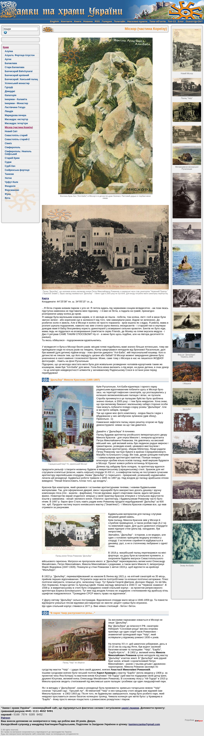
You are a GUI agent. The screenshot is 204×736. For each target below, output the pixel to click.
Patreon (5, 717)
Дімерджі (10, 91)
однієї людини (130, 707)
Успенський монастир (17, 83)
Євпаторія (10, 95)
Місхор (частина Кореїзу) (19, 127)
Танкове (9, 174)
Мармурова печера (15, 115)
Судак (8, 162)
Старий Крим (12, 158)
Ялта (7, 198)
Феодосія (10, 186)
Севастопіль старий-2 (17, 139)
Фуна (8, 194)
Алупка (9, 51)
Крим (6, 47)
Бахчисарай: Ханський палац (21, 79)
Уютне (8, 178)
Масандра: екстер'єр (16, 119)
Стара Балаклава (14, 67)
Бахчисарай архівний (17, 75)
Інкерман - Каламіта (16, 99)
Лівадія (9, 111)
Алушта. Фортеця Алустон (20, 55)
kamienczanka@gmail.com (144, 724)
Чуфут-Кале (11, 182)
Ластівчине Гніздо (15, 107)
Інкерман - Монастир (16, 103)
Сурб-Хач (10, 166)
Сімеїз (8, 143)
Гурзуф (9, 87)
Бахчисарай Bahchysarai (19, 71)
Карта (45, 298)
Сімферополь (12, 147)
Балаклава (11, 63)
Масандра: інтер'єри (16, 123)
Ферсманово (12, 190)
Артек (8, 59)
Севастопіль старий (16, 135)
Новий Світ (11, 131)
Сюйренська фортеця (17, 170)
